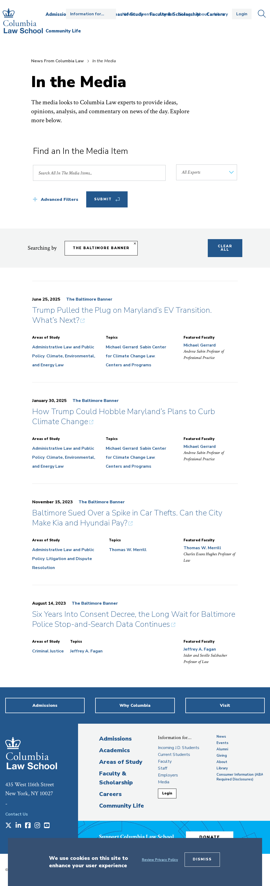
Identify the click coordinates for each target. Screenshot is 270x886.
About (202, 14)
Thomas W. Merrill (128, 550)
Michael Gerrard (122, 347)
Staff (162, 768)
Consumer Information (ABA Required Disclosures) (239, 777)
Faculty (165, 761)
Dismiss (202, 859)
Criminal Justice (48, 651)
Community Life (121, 806)
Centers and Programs (128, 365)
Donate (209, 837)
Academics (114, 750)
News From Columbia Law (57, 61)
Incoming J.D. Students (178, 748)
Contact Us (16, 814)
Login (241, 14)
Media (163, 782)
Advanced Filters (59, 199)
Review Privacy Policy (160, 859)
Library (221, 14)
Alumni (166, 14)
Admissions (115, 739)
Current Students (174, 754)
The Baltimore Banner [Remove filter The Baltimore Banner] (101, 248)
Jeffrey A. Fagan (86, 651)
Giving (184, 14)
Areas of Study (120, 762)
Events (146, 14)
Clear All (225, 248)
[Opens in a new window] (8, 825)
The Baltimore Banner (89, 299)
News (128, 14)
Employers (168, 775)
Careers (110, 794)
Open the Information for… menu (91, 14)
